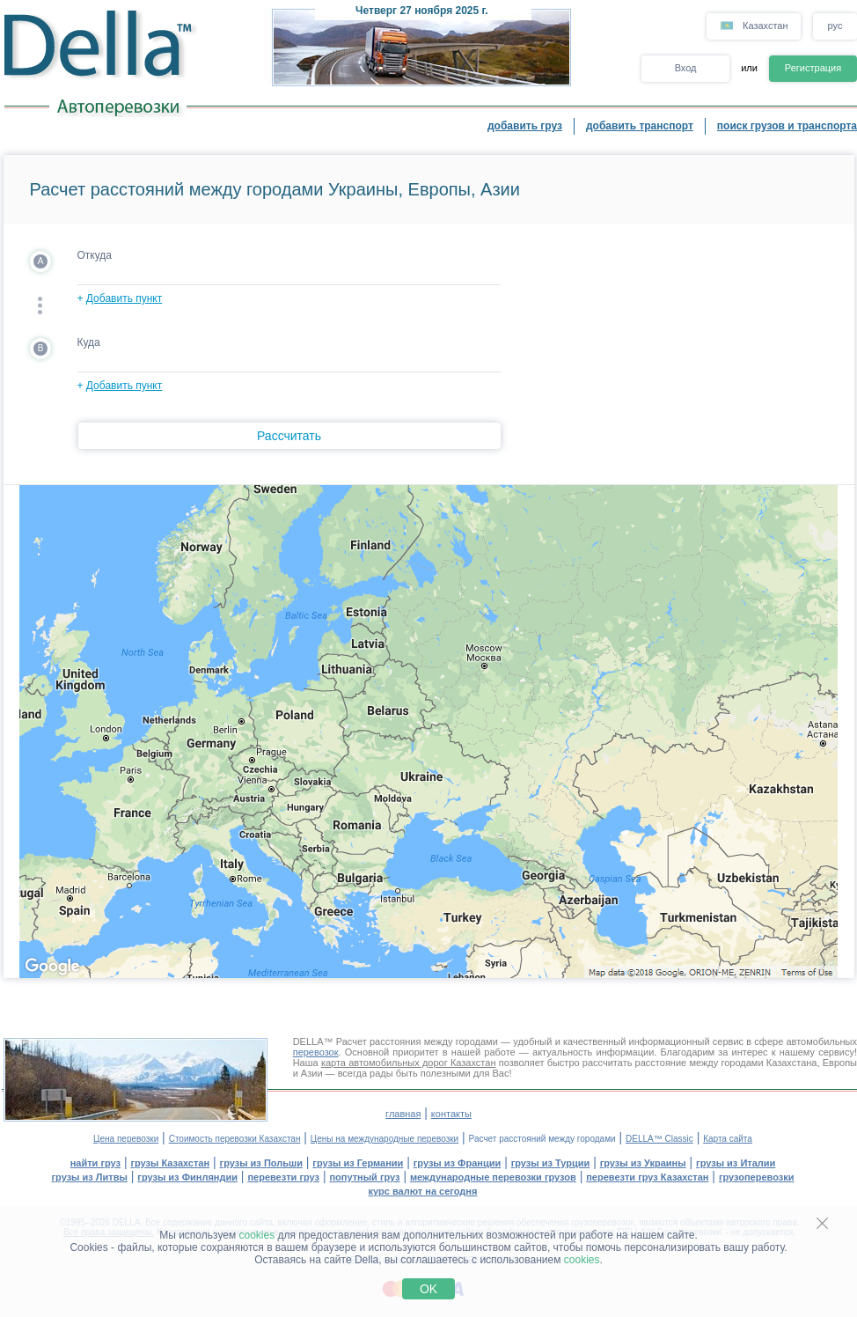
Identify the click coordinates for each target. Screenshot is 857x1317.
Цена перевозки (125, 1139)
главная (403, 1113)
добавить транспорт (639, 126)
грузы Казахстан (169, 1163)
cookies (257, 1235)
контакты (451, 1113)
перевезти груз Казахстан (647, 1177)
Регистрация (813, 68)
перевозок (316, 1052)
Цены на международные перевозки (384, 1139)
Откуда (95, 255)
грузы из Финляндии (187, 1177)
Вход (686, 68)
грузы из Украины (643, 1163)
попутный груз (364, 1177)
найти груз (95, 1163)
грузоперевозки (757, 1177)
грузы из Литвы (90, 1177)
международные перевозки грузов (493, 1177)
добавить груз (524, 126)
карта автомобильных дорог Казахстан (408, 1062)
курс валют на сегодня (423, 1191)
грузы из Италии (735, 1163)
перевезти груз (283, 1177)
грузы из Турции (550, 1163)
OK (428, 1289)
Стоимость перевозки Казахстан (235, 1139)
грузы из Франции (458, 1163)
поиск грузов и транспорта (787, 126)
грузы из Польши (261, 1163)
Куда (88, 342)
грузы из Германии (357, 1163)
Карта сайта (727, 1139)
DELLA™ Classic (659, 1139)
